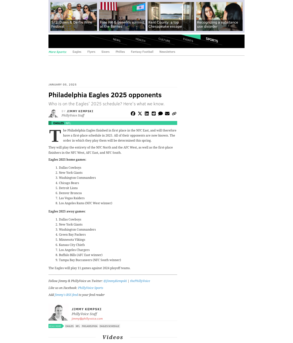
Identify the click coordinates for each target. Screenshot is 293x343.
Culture (164, 39)
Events (188, 40)
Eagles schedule (109, 325)
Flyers (91, 51)
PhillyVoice (74, 41)
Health (140, 40)
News (116, 40)
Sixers (105, 51)
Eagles (77, 51)
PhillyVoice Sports (90, 288)
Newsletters (167, 51)
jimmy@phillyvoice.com (87, 318)
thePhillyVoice (140, 281)
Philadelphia (89, 325)
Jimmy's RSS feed (66, 295)
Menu (54, 41)
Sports (212, 40)
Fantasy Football (142, 51)
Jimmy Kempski (80, 111)
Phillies (120, 51)
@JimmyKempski (115, 281)
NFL (68, 123)
